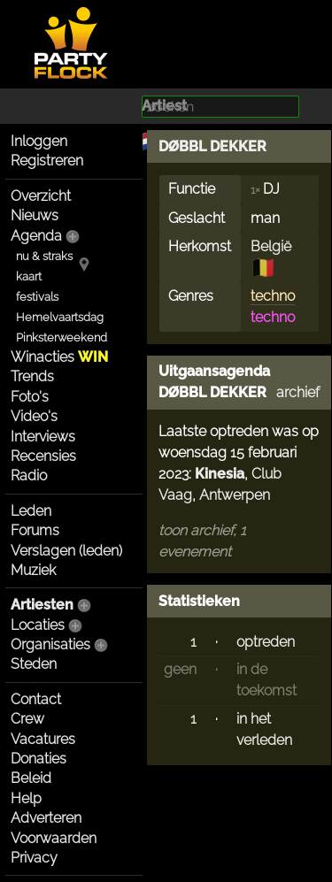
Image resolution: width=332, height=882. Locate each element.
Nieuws (34, 215)
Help (26, 798)
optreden (265, 641)
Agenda (36, 235)
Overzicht (41, 196)
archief (298, 392)
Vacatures (43, 739)
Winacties (59, 357)
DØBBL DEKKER (212, 146)
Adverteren (46, 817)
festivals (37, 296)
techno (273, 296)
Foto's (30, 396)
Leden (31, 510)
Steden (34, 664)
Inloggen (39, 141)
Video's (34, 416)
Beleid (31, 778)
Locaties (38, 625)
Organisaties (50, 644)
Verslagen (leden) (66, 550)
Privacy (34, 857)
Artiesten (42, 604)
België (271, 246)
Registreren (47, 160)
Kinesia (219, 473)
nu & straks (44, 256)
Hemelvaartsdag (60, 317)
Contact (36, 699)
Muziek (33, 570)
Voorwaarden (54, 838)
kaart (29, 276)
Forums (35, 530)
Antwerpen (234, 495)
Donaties (38, 758)
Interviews (43, 436)
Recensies (43, 456)
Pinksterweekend (61, 337)
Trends (32, 376)
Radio (29, 475)
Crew (27, 718)
